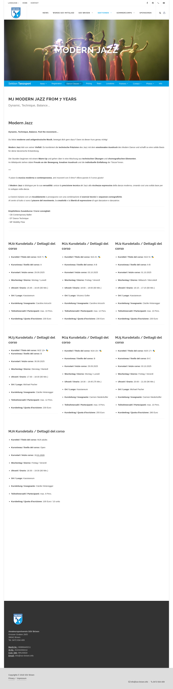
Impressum (21, 678)
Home (24, 3)
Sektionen (105, 12)
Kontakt (35, 3)
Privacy (12, 678)
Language (13, 3)
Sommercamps (126, 12)
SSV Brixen (86, 12)
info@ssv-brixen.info (24, 655)
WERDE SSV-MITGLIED (63, 13)
